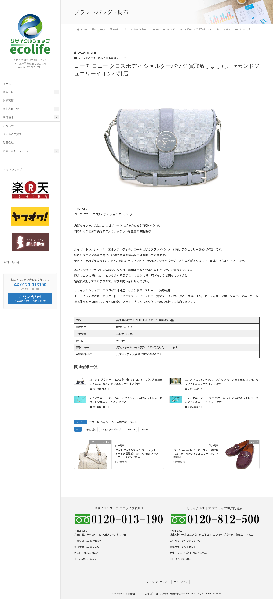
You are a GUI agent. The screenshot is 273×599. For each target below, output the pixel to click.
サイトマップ (180, 581)
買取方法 (8, 92)
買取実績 (8, 100)
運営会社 (8, 142)
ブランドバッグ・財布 (91, 58)
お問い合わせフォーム (16, 151)
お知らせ (8, 125)
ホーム (7, 83)
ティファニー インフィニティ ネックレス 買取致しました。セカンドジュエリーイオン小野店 (125, 400)
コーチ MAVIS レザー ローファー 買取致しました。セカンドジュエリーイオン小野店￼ (195, 453)
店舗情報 (8, 117)
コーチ (126, 58)
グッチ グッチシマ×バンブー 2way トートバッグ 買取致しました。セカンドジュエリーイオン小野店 (136, 453)
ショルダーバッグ (111, 429)
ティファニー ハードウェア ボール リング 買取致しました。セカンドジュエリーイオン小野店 (221, 400)
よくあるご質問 (12, 134)
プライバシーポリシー (157, 581)
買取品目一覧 (11, 108)
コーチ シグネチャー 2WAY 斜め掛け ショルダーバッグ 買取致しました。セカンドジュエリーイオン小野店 (126, 381)
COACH (131, 429)
